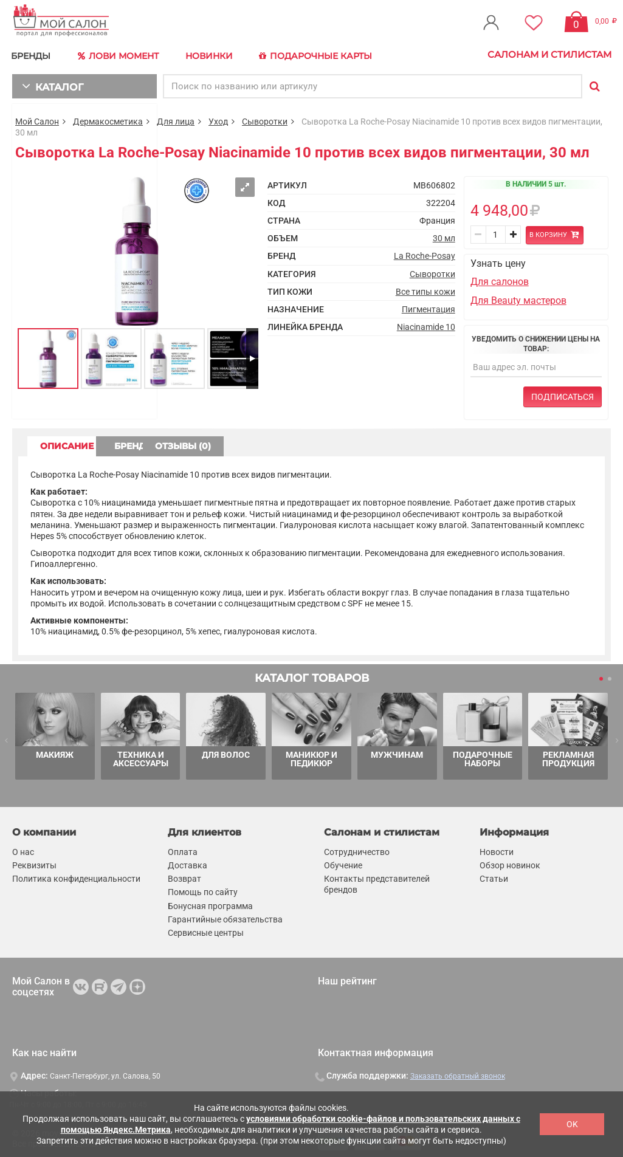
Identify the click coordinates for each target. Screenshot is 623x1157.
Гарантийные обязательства (225, 917)
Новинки (215, 54)
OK (572, 1124)
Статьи (494, 877)
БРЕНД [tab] (181, 444)
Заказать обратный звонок (457, 1074)
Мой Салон (37, 119)
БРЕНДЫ (33, 54)
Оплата (183, 849)
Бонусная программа (210, 903)
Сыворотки (264, 119)
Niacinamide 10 (426, 325)
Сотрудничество (357, 849)
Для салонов (499, 280)
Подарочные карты (324, 55)
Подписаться (562, 395)
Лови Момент (123, 55)
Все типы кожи (425, 289)
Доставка (187, 863)
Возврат (184, 877)
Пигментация (428, 307)
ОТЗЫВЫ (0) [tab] (286, 444)
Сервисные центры (206, 931)
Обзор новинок (510, 863)
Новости (497, 849)
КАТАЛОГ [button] (49, 84)
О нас (23, 849)
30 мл (444, 236)
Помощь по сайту (203, 890)
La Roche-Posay (424, 254)
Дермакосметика (108, 119)
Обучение (343, 863)
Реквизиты (34, 863)
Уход (218, 119)
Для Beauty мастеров (518, 298)
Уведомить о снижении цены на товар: (536, 341)
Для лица (175, 119)
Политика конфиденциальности (76, 877)
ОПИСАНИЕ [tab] (76, 444)
